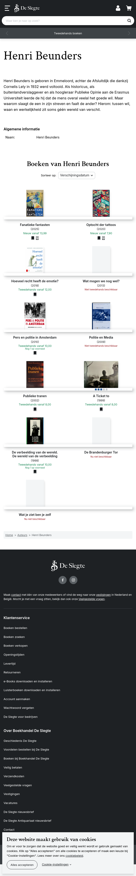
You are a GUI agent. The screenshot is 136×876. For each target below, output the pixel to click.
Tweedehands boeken (68, 33)
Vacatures (11, 803)
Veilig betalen (13, 767)
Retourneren (12, 672)
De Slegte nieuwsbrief (19, 812)
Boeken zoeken (14, 637)
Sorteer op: (48, 175)
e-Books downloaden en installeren (28, 681)
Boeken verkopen (16, 645)
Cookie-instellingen (55, 864)
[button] (7, 33)
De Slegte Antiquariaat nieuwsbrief (27, 820)
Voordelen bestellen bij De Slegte (26, 749)
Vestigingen (12, 794)
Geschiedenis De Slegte (20, 740)
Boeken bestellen (15, 628)
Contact (9, 829)
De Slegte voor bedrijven (20, 716)
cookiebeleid (74, 855)
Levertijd (9, 663)
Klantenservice (17, 617)
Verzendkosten (14, 776)
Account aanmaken (17, 699)
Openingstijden (14, 654)
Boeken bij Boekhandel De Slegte (26, 758)
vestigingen (103, 594)
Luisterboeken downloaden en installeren (32, 690)
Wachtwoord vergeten (19, 708)
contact (16, 594)
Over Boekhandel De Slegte (27, 730)
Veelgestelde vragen (92, 599)
